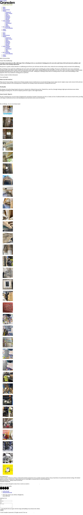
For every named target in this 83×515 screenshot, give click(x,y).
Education (7, 15)
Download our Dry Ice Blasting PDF (8, 101)
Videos (4, 29)
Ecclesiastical (8, 23)
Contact (4, 30)
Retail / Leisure (8, 13)
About (4, 8)
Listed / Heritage (6, 20)
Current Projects (6, 9)
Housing (7, 19)
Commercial (8, 12)
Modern (4, 10)
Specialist (7, 18)
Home (4, 7)
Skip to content (3, 0)
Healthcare (7, 17)
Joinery (7, 14)
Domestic (7, 21)
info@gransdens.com (34, 483)
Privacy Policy (30, 513)
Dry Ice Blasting (6, 26)
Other (6, 24)
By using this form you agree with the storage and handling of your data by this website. (21, 509)
